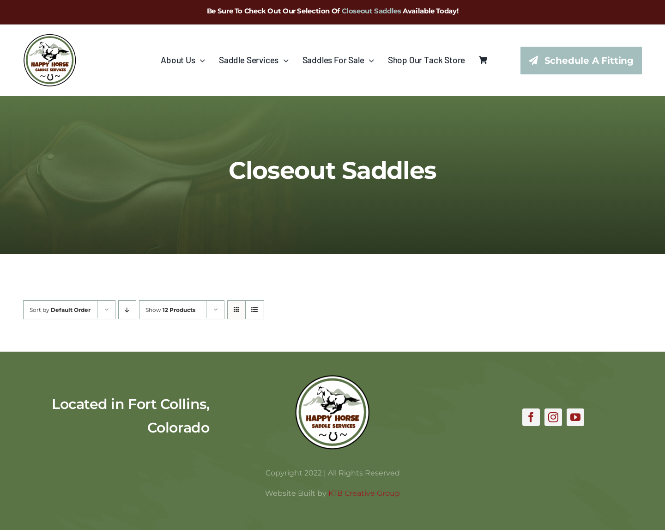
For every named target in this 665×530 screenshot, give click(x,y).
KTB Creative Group (364, 493)
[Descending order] (127, 309)
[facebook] (531, 417)
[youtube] (575, 417)
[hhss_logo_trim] (332, 379)
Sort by (60, 309)
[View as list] (255, 310)
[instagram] (553, 417)
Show (170, 309)
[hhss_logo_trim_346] (49, 38)
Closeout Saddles (371, 10)
